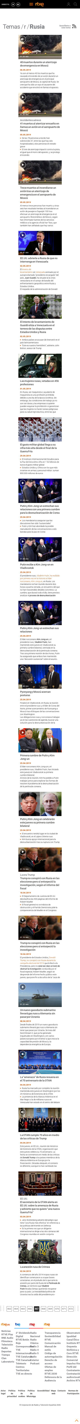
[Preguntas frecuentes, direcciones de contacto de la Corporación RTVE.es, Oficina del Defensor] (61, 1390)
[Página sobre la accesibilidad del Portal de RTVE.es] (43, 1390)
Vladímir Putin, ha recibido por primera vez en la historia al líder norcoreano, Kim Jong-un (40, 578)
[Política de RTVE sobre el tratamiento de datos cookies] (21, 1393)
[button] (0, 1308)
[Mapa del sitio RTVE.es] (53, 1392)
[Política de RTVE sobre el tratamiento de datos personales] (12, 1393)
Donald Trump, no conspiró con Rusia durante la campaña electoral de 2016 (38, 960)
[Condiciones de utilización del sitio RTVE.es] (3, 1392)
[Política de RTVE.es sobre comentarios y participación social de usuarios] (73, 1392)
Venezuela (40, 272)
